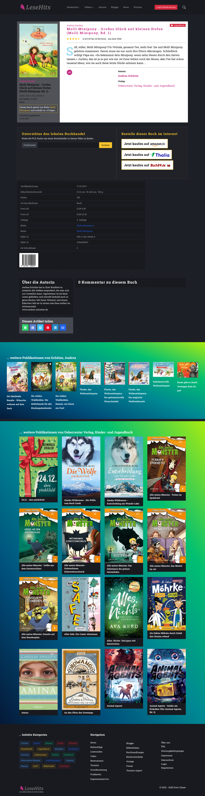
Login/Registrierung (166, 7)
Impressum (166, 756)
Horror (37, 744)
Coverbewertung (98, 770)
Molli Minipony (85, 232)
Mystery (73, 744)
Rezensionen (96, 761)
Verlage (130, 762)
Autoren (102, 7)
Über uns (165, 743)
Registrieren (167, 768)
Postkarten (95, 775)
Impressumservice (99, 779)
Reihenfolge (96, 747)
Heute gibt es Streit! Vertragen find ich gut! (187, 387)
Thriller (24, 744)
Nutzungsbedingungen (172, 751)
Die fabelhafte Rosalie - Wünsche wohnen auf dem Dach (16, 403)
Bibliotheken (132, 748)
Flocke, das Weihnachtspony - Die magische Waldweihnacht (138, 396)
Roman (49, 744)
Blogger (115, 7)
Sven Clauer (180, 788)
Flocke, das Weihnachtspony (89, 392)
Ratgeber (59, 750)
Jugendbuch (177, 26)
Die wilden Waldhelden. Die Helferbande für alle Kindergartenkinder (41, 402)
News (126, 7)
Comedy (70, 761)
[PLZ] (68, 146)
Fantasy (25, 755)
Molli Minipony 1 (85, 226)
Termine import (134, 771)
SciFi (35, 767)
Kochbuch (73, 750)
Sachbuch (68, 755)
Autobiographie (53, 761)
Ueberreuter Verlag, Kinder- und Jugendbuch (146, 86)
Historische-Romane (30, 761)
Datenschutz (167, 761)
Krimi (60, 744)
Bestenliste (72, 7)
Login (164, 764)
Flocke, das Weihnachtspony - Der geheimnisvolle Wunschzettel (114, 396)
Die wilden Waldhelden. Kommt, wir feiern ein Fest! (65, 402)
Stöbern (88, 7)
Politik (55, 755)
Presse (129, 766)
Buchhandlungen (135, 753)
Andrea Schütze (128, 76)
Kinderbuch (26, 750)
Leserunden (96, 752)
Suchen (106, 146)
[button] (183, 8)
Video (93, 757)
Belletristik (49, 767)
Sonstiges (64, 767)
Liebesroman (40, 755)
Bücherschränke (134, 757)
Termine (137, 7)
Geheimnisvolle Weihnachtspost (161, 384)
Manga (24, 767)
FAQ (163, 747)
